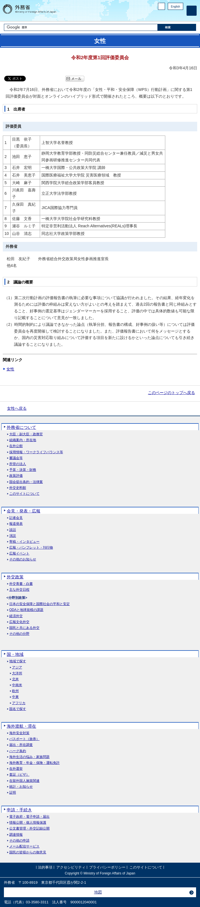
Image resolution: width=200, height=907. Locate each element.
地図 (98, 892)
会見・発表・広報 (23, 511)
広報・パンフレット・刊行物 (31, 547)
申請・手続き (19, 809)
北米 (15, 679)
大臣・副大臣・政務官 (26, 434)
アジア (17, 667)
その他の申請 (19, 840)
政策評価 (16, 476)
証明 (12, 792)
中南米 (17, 685)
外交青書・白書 (21, 584)
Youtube (180, 16)
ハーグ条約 (17, 751)
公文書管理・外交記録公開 (29, 828)
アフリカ (18, 703)
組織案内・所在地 (22, 440)
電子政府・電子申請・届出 (29, 817)
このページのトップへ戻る (171, 392)
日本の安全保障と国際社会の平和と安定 (39, 604)
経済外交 (16, 616)
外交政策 (15, 576)
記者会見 (16, 518)
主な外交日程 (19, 590)
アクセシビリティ (70, 867)
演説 (12, 536)
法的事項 (45, 867)
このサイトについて (24, 494)
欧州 (15, 691)
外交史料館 (17, 488)
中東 (15, 697)
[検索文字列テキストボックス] (80, 27)
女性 (10, 369)
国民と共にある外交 (24, 628)
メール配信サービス (24, 846)
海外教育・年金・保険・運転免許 (34, 763)
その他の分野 (19, 634)
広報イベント (19, 553)
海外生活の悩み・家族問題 (29, 757)
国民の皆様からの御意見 (27, 852)
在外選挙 (16, 769)
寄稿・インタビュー (24, 542)
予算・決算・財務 (22, 470)
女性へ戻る (17, 408)
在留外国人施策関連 (24, 781)
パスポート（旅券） (24, 739)
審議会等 (16, 458)
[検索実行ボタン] (177, 27)
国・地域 (15, 654)
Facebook (166, 16)
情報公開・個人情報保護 (27, 822)
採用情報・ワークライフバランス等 (36, 452)
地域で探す (17, 661)
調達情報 (16, 835)
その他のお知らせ (22, 559)
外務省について (21, 427)
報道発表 (16, 524)
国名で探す (17, 709)
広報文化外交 (19, 622)
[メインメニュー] (192, 11)
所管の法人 (17, 464)
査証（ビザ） (19, 775)
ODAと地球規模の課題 (26, 610)
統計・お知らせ (21, 787)
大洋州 (17, 673)
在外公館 (16, 446)
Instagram (173, 16)
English (175, 6)
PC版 (161, 6)
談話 (12, 530)
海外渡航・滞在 (21, 726)
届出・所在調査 (21, 745)
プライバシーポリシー (107, 867)
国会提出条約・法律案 (26, 482)
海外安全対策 (19, 733)
